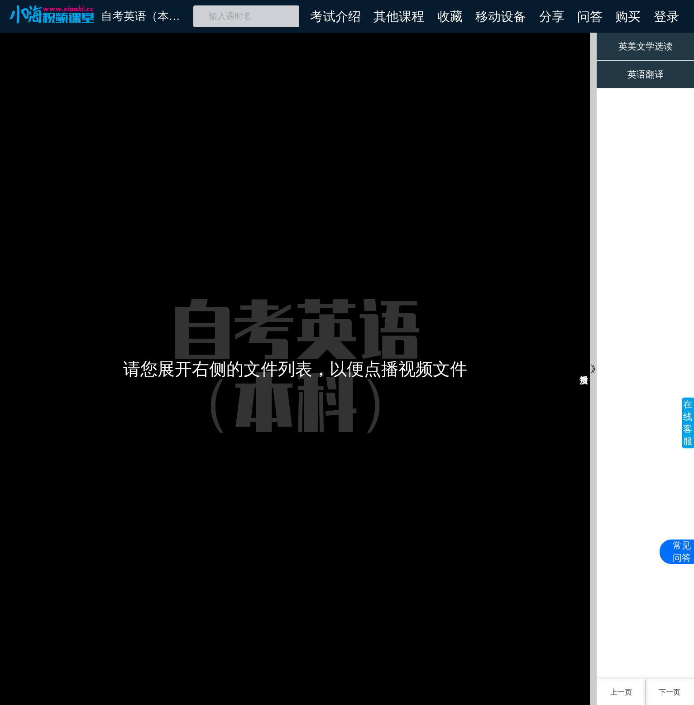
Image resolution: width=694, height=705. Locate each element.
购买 (628, 16)
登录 (666, 16)
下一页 (669, 692)
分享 (552, 16)
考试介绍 (335, 16)
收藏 (450, 16)
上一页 (621, 692)
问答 (590, 16)
